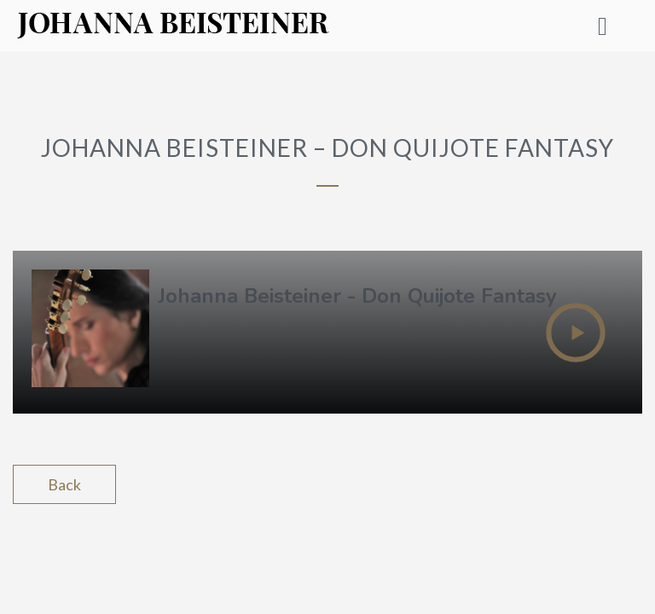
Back (64, 484)
